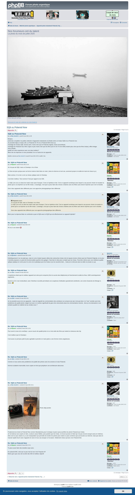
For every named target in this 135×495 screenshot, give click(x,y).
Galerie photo (52, 19)
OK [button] (123, 491)
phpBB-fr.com (70, 486)
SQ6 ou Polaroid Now (17, 127)
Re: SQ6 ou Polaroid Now (17, 162)
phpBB (62, 484)
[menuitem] (10, 22)
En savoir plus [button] (61, 491)
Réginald (109, 175)
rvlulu (108, 277)
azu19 (108, 309)
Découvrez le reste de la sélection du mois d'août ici (22, 122)
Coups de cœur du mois (112, 19)
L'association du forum (23, 19)
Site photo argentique (82, 19)
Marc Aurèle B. (110, 146)
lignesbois (109, 253)
